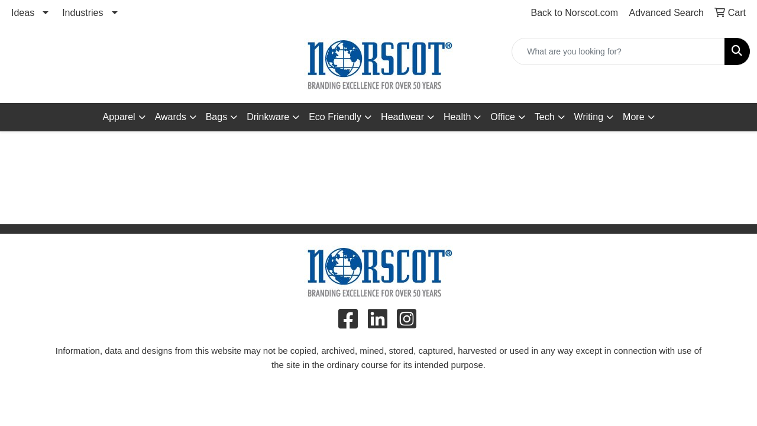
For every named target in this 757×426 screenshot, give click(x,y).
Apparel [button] (118, 117)
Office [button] (502, 117)
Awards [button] (170, 117)
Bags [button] (216, 117)
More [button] (633, 117)
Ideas (22, 13)
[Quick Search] (618, 51)
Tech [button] (545, 117)
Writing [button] (589, 117)
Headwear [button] (402, 117)
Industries (82, 13)
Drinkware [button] (268, 117)
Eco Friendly (335, 117)
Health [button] (457, 117)
